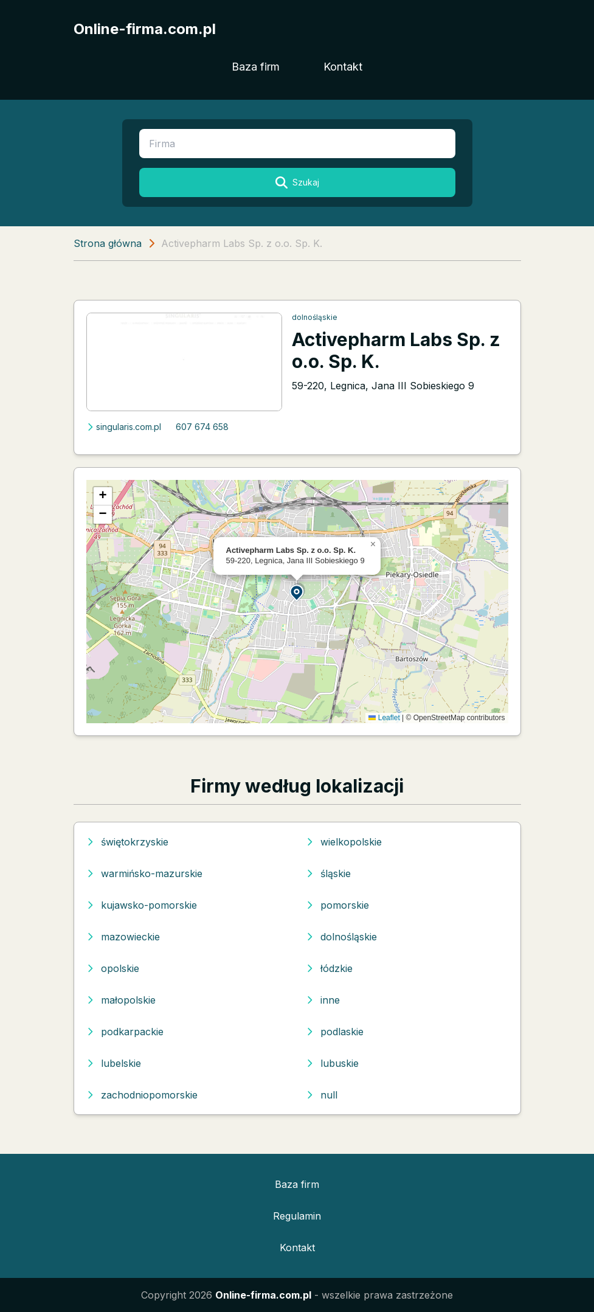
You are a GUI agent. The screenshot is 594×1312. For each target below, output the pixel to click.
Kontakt (342, 66)
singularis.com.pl (123, 427)
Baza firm (256, 66)
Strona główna (108, 243)
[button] (297, 592)
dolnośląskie (314, 317)
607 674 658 (202, 427)
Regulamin (297, 1216)
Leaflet (383, 717)
